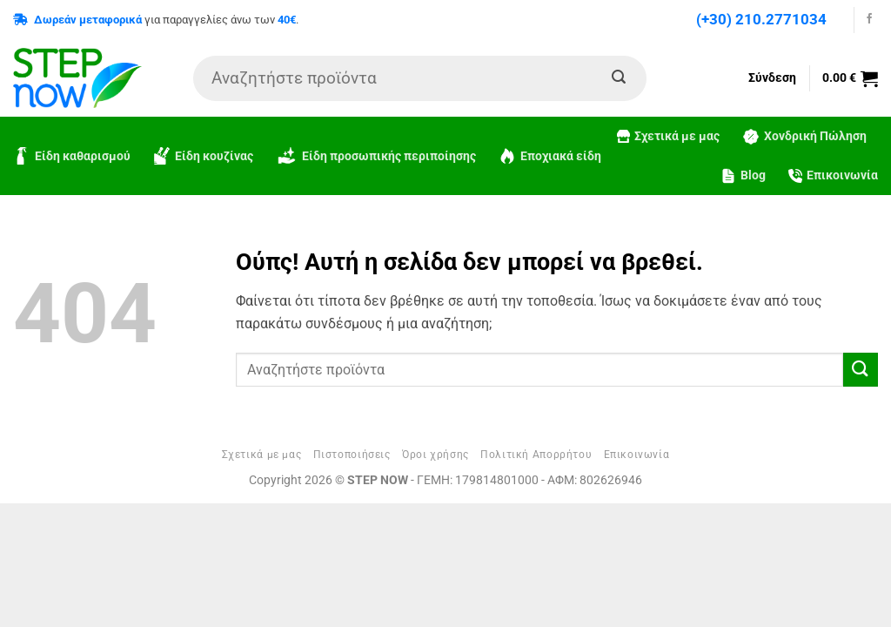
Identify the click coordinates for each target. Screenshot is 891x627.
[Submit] (618, 78)
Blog (743, 176)
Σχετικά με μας (668, 136)
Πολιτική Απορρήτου (536, 454)
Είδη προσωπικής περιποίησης (376, 156)
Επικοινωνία (833, 175)
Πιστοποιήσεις (352, 454)
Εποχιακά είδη (550, 156)
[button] (850, 78)
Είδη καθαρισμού (72, 156)
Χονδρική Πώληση (804, 136)
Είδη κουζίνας (203, 156)
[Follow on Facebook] (869, 19)
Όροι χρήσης (435, 454)
